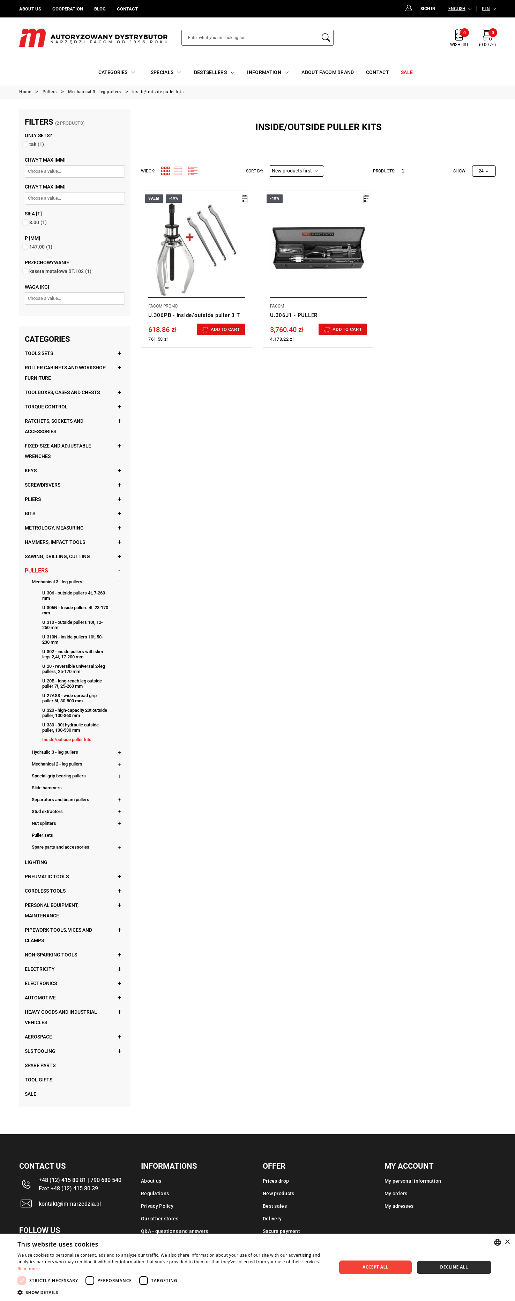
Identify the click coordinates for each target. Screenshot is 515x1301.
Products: (384, 171)
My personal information (413, 1181)
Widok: (148, 171)
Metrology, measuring (54, 528)
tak (36, 144)
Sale (30, 1094)
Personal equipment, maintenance (52, 910)
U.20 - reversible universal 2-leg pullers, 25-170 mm (73, 669)
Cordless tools (45, 891)
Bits (30, 513)
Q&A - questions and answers (174, 1231)
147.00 (40, 247)
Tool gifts (38, 1079)
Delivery (272, 1218)
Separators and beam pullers (60, 799)
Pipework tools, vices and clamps (58, 935)
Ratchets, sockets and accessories (54, 426)
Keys (31, 470)
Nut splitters (44, 823)
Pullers (36, 570)
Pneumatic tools (47, 876)
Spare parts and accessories (60, 847)
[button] (172, 1292)
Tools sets (39, 353)
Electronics (41, 983)
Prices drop (276, 1181)
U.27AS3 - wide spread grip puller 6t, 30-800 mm (69, 698)
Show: (460, 171)
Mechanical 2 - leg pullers (57, 764)
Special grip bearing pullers (59, 775)
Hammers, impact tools (55, 542)
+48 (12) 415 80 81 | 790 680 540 (80, 1180)
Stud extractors (47, 811)
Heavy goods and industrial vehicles (61, 1017)
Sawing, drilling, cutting (57, 556)
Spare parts (40, 1065)
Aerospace (38, 1037)
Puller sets (42, 835)
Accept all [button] (375, 1267)
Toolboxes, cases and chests (62, 392)
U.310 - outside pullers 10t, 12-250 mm (72, 625)
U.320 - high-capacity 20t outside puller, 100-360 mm (74, 713)
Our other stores (159, 1218)
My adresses (399, 1206)
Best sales (275, 1206)
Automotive (40, 997)
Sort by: (254, 171)
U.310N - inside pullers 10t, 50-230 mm (72, 639)
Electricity (40, 969)
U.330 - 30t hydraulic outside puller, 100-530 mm (70, 727)
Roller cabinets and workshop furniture (65, 373)
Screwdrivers (42, 485)
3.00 (38, 222)
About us (151, 1181)
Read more (28, 1269)
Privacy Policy (157, 1206)
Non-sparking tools (51, 955)
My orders (396, 1193)
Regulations (155, 1193)
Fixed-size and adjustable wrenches (58, 451)
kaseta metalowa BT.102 (60, 271)
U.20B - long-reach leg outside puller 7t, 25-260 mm (72, 683)
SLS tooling (40, 1051)
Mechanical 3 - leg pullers (57, 581)
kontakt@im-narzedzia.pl (70, 1203)
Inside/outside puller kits (66, 739)
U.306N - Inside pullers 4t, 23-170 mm (75, 610)
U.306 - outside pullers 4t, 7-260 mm (73, 595)
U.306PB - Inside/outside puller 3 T (194, 315)
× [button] (507, 1242)
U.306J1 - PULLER (294, 315)
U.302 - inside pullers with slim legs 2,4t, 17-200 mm (72, 654)
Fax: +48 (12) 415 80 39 (68, 1188)
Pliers (33, 499)
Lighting (36, 862)
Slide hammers (47, 787)
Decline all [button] (454, 1267)
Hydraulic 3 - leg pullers (55, 752)
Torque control (46, 406)
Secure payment (281, 1231)
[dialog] (257, 1267)
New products (278, 1193)
